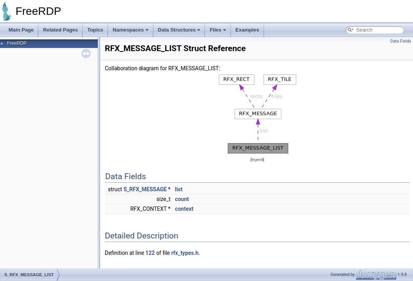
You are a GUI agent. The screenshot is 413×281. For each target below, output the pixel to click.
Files (218, 30)
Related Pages (60, 30)
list (178, 189)
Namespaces (131, 30)
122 (150, 253)
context (184, 209)
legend (257, 159)
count (182, 199)
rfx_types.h (185, 253)
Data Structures (179, 30)
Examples (247, 30)
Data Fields (400, 41)
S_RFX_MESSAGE (145, 189)
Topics (95, 30)
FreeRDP (17, 43)
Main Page (21, 30)
